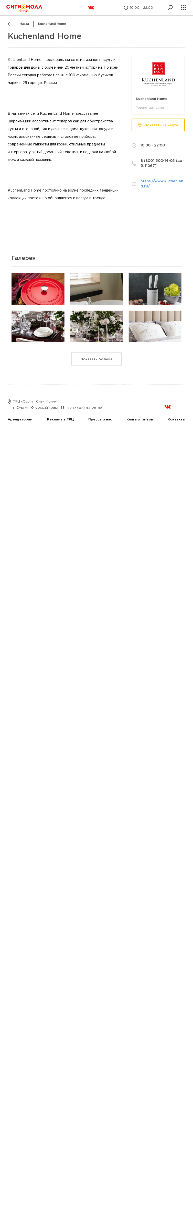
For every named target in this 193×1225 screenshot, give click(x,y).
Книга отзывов (139, 419)
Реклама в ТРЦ (60, 419)
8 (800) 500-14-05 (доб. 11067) (161, 163)
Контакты (176, 419)
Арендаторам (20, 419)
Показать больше (97, 359)
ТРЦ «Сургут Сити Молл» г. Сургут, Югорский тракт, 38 (36, 404)
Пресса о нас (100, 419)
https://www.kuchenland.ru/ (162, 184)
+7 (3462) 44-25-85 (85, 408)
